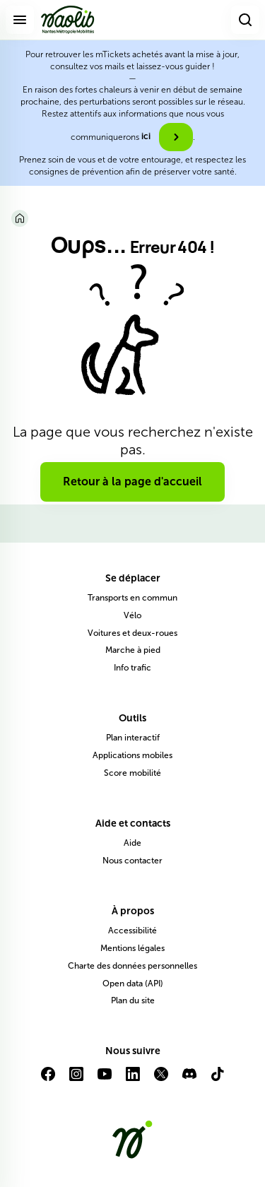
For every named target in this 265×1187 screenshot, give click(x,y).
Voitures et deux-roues (132, 633)
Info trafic (132, 668)
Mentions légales (132, 948)
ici (146, 136)
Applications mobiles (132, 755)
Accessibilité (132, 930)
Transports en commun (132, 598)
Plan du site (133, 1000)
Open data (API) (132, 983)
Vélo (132, 615)
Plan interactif (133, 738)
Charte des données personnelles (132, 966)
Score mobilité (132, 773)
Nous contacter (132, 861)
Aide (132, 843)
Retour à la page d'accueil (132, 481)
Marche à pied (132, 650)
